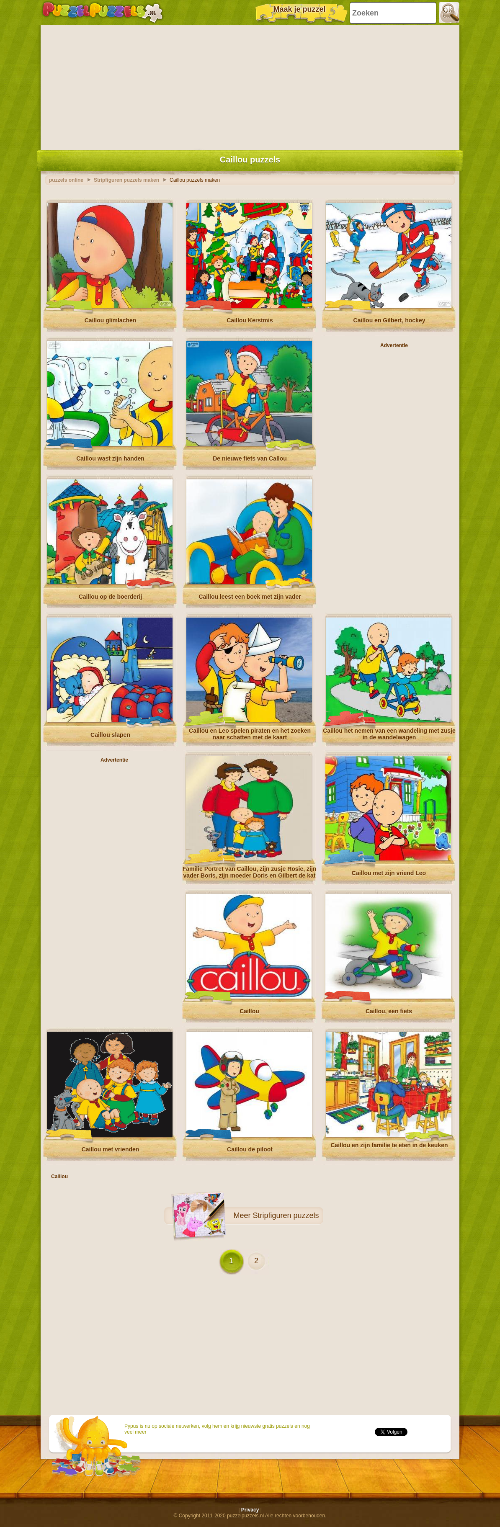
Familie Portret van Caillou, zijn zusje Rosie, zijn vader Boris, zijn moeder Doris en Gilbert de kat (250, 872)
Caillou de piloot (250, 1149)
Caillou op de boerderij (110, 596)
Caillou (249, 1011)
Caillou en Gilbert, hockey (389, 320)
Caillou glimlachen (111, 320)
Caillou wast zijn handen (110, 458)
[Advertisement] (250, 85)
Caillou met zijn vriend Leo (389, 873)
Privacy (250, 1510)
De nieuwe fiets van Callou (250, 458)
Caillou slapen (110, 734)
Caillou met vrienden (110, 1149)
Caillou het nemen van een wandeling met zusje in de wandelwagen (389, 734)
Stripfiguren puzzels (286, 1215)
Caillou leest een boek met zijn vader (249, 596)
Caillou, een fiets (389, 1011)
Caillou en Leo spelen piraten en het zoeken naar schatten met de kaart (250, 734)
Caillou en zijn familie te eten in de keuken (389, 1145)
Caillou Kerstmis (250, 320)
